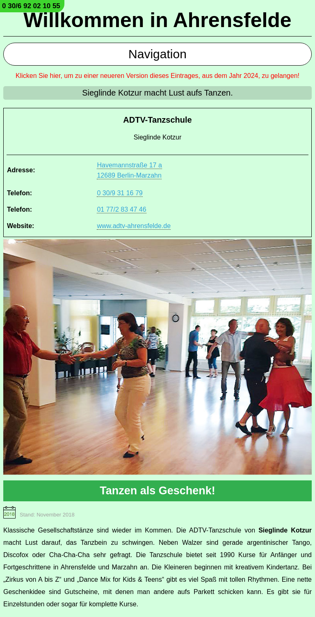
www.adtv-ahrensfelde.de (134, 225)
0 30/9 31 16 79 (119, 193)
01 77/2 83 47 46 (121, 209)
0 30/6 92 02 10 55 (31, 6)
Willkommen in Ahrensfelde (157, 20)
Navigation (157, 54)
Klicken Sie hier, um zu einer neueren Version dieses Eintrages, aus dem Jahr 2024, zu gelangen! (157, 75)
